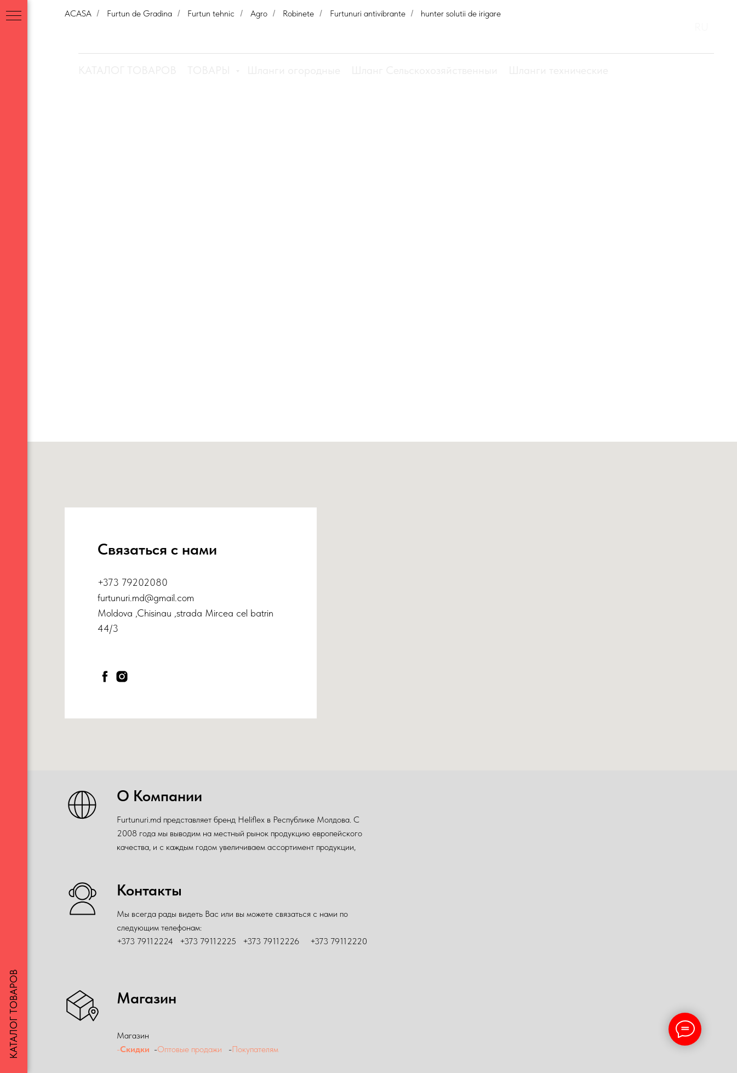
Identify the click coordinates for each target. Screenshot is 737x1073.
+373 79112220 (338, 941)
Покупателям (256, 1049)
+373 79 (115, 582)
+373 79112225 (208, 941)
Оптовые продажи (189, 1049)
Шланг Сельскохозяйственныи (424, 70)
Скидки (135, 1049)
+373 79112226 (271, 941)
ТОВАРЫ (210, 70)
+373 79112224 (145, 941)
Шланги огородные (293, 70)
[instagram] (122, 676)
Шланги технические (558, 70)
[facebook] (105, 676)
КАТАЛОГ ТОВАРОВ (127, 70)
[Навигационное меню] (13, 16)
